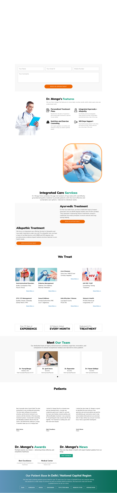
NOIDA (41, 487)
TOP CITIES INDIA (63, 487)
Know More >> (30, 291)
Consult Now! (25, 46)
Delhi (22, 487)
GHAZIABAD (50, 487)
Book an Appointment (72, 221)
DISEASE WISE (91, 487)
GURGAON (31, 487)
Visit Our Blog (66, 456)
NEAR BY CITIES (78, 487)
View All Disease (58, 313)
